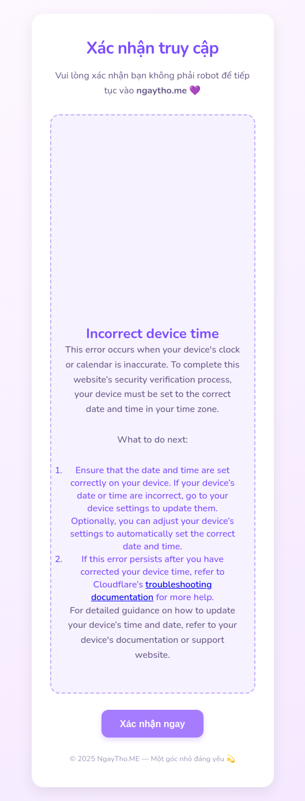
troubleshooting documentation (151, 591)
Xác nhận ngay (152, 724)
